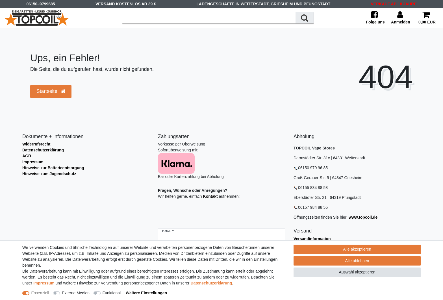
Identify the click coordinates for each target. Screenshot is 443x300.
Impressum (33, 162)
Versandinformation (312, 238)
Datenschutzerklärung (43, 150)
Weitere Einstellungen (146, 293)
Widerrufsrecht (36, 144)
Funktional (112, 293)
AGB (26, 156)
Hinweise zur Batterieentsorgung (53, 168)
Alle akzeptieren (357, 249)
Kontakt (210, 196)
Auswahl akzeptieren (357, 272)
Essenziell (40, 293)
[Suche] (305, 17)
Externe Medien (76, 293)
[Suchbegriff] (209, 17)
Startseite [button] (50, 91)
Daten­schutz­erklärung (211, 283)
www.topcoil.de (363, 217)
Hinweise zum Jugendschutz (49, 173)
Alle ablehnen (357, 260)
